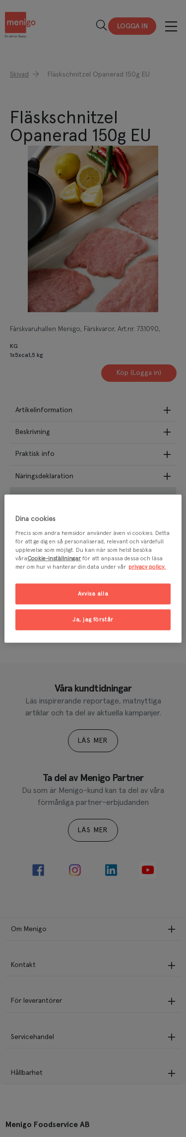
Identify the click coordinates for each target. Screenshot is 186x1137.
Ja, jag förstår (93, 619)
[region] (92, 568)
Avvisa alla (93, 594)
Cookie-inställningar (54, 558)
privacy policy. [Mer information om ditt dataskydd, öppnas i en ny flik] (147, 567)
